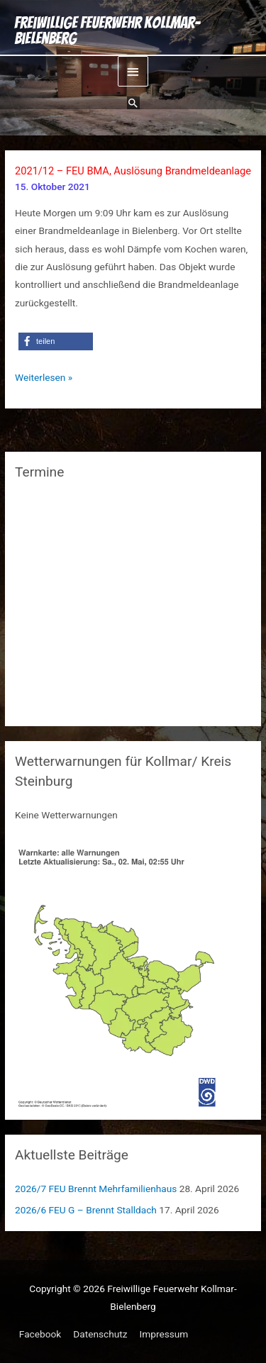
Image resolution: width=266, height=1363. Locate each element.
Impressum (164, 1334)
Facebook (40, 1334)
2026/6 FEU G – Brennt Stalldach (86, 1209)
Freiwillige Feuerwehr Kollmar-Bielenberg (107, 31)
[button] (133, 102)
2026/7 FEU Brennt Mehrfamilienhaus (96, 1188)
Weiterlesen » (43, 377)
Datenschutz (100, 1334)
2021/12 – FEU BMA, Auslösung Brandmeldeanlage (133, 171)
